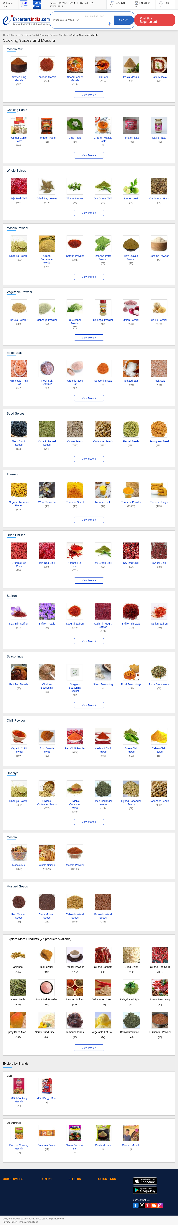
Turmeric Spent (75, 502)
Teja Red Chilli (19, 198)
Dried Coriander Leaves (103, 803)
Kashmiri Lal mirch (75, 564)
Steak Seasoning (103, 684)
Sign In (23, 4)
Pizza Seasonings (159, 684)
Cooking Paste (17, 110)
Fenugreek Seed (159, 441)
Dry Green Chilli (103, 198)
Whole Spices (16, 170)
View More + (89, 94)
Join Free (37, 4)
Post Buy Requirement (148, 20)
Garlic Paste (159, 137)
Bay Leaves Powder (131, 257)
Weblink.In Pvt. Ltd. (36, 1218)
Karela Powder (18, 319)
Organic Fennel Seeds (47, 443)
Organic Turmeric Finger (19, 504)
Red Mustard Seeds (18, 916)
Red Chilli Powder (75, 748)
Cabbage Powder (47, 319)
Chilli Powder (16, 720)
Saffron (12, 596)
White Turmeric (47, 502)
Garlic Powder (159, 319)
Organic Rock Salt (75, 382)
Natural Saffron (75, 623)
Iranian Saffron (159, 623)
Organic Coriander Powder (75, 804)
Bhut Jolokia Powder (47, 750)
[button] (110, 24)
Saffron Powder (75, 255)
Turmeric (13, 474)
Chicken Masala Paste (103, 139)
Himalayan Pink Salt (19, 382)
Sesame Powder (159, 255)
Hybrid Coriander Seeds (131, 803)
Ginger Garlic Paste (18, 139)
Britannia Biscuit (47, 1145)
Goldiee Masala (131, 1145)
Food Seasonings (131, 684)
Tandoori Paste (46, 137)
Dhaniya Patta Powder (103, 257)
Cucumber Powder (75, 321)
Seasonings (15, 656)
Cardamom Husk (159, 198)
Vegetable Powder (19, 292)
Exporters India (26, 20)
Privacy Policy (10, 1222)
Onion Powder (131, 319)
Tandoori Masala (47, 77)
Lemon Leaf (131, 198)
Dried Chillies (16, 535)
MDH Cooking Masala (19, 1100)
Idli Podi (103, 77)
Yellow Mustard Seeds (75, 916)
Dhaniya (12, 773)
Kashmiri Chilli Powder (103, 750)
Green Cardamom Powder (46, 259)
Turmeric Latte (103, 502)
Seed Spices (15, 413)
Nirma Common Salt (75, 1147)
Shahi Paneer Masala (75, 79)
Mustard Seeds (17, 886)
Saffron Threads (131, 623)
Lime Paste (74, 137)
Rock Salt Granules (46, 382)
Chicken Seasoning (47, 686)
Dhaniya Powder (18, 255)
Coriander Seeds (103, 441)
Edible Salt (14, 353)
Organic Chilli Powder (19, 750)
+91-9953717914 (62, 3)
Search (124, 20)
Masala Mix (15, 49)
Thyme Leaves (74, 198)
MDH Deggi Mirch (47, 1098)
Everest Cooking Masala (18, 1147)
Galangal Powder (103, 319)
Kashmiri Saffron (18, 623)
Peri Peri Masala (18, 684)
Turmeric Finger (159, 502)
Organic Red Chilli (18, 564)
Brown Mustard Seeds (103, 916)
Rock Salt (159, 380)
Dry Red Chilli (131, 562)
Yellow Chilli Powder (159, 750)
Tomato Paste (131, 137)
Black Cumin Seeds (18, 443)
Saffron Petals (47, 623)
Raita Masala (159, 77)
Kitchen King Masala (18, 79)
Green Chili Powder (131, 750)
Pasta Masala (131, 77)
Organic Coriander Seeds (47, 803)
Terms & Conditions (28, 1222)
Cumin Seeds (75, 441)
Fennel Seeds (131, 441)
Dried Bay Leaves (47, 198)
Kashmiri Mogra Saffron (103, 625)
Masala (12, 837)
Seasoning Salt (103, 380)
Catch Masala (103, 1145)
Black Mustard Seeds (47, 916)
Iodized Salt (131, 380)
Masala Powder (17, 228)
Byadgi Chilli (159, 562)
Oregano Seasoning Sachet (75, 687)
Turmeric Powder (131, 502)
